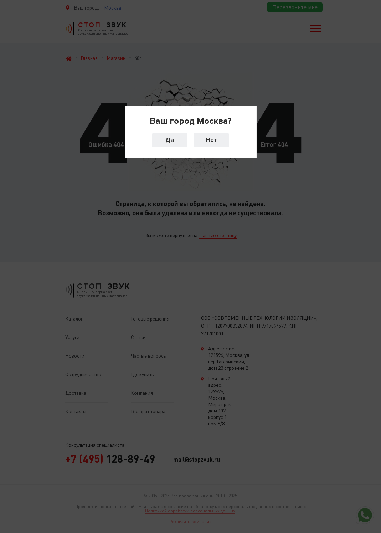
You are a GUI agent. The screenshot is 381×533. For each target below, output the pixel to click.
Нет (211, 140)
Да (169, 140)
